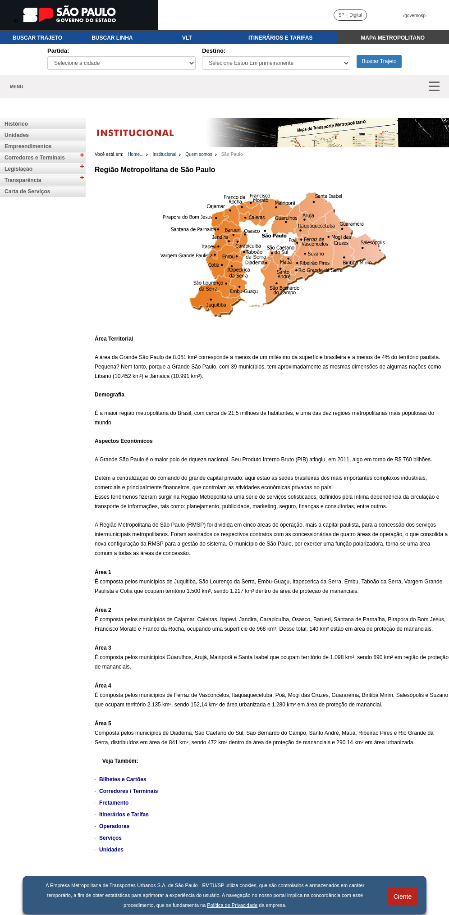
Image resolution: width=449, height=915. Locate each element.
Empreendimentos (28, 146)
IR (16, 20)
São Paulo (232, 154)
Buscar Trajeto (379, 61)
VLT (187, 38)
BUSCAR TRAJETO (37, 38)
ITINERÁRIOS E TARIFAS (280, 38)
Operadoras (114, 826)
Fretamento (113, 803)
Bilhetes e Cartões (123, 779)
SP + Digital (350, 15)
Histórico (16, 124)
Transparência (23, 180)
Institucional (164, 154)
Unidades (17, 135)
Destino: (213, 50)
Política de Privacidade (232, 905)
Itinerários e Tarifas (124, 814)
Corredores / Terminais (128, 791)
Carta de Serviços (27, 191)
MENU (16, 86)
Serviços (110, 838)
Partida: (58, 50)
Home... (135, 154)
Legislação (18, 169)
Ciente (403, 896)
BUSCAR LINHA (112, 38)
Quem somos (198, 154)
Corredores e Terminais (35, 158)
